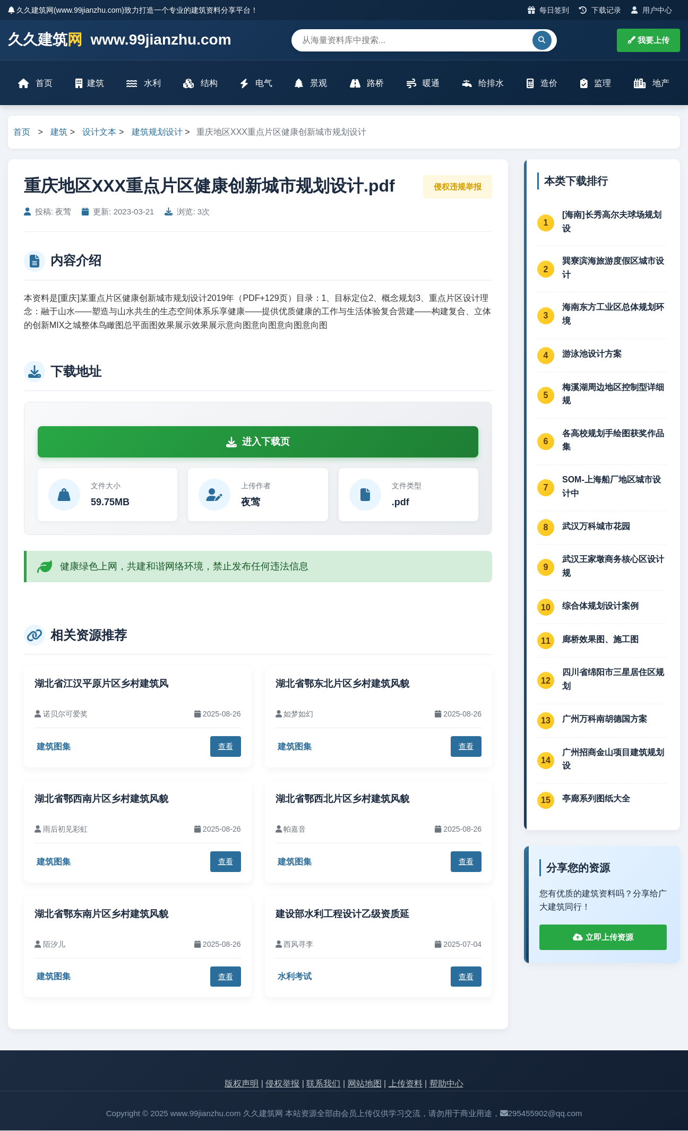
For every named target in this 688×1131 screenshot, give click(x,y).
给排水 (483, 84)
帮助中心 (446, 1084)
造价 (542, 84)
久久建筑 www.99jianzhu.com (119, 40)
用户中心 (651, 10)
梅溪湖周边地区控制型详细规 (613, 394)
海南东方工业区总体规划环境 (613, 315)
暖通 (423, 84)
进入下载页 (258, 442)
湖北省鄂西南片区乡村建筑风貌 (101, 799)
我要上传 (648, 40)
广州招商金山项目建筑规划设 (613, 759)
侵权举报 (282, 1084)
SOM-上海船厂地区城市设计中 (611, 487)
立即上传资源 (603, 937)
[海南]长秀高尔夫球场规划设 (611, 222)
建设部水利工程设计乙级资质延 (342, 914)
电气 (256, 84)
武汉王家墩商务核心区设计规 (613, 567)
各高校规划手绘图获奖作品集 (613, 440)
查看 (225, 747)
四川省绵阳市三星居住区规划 (613, 680)
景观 (311, 84)
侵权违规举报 (457, 187)
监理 (595, 84)
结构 (201, 84)
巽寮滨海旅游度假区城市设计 (613, 268)
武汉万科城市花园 (596, 526)
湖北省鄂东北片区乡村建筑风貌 (342, 684)
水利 (144, 84)
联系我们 (323, 1084)
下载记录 (600, 10)
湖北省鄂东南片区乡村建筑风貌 (101, 914)
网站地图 (365, 1084)
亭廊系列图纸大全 (596, 799)
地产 (651, 84)
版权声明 (242, 1084)
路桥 (367, 84)
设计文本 (99, 132)
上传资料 (406, 1084)
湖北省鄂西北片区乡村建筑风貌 (342, 799)
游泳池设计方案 (592, 354)
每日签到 (549, 10)
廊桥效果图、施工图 (600, 639)
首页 (36, 84)
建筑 (89, 84)
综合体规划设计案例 (600, 606)
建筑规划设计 (157, 132)
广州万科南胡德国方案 (604, 719)
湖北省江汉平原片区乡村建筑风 (101, 684)
